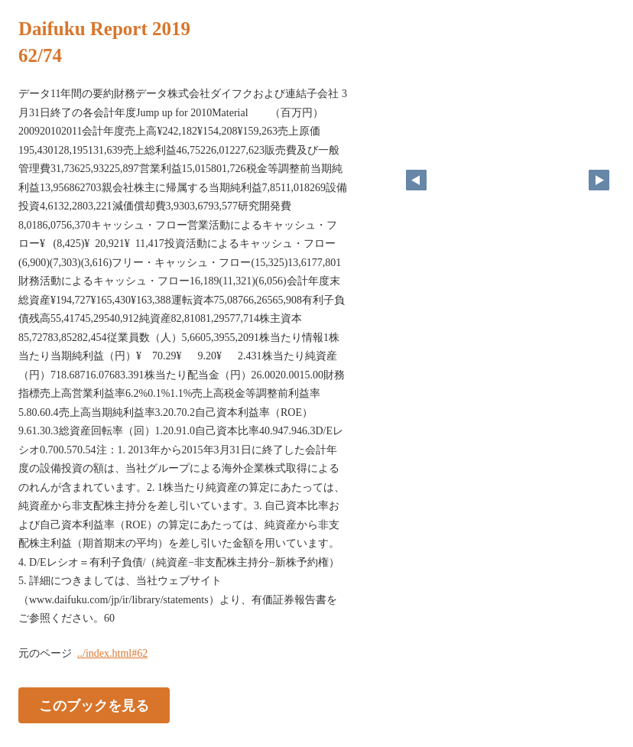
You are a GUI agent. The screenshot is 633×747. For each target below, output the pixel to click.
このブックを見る (94, 705)
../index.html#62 (112, 653)
